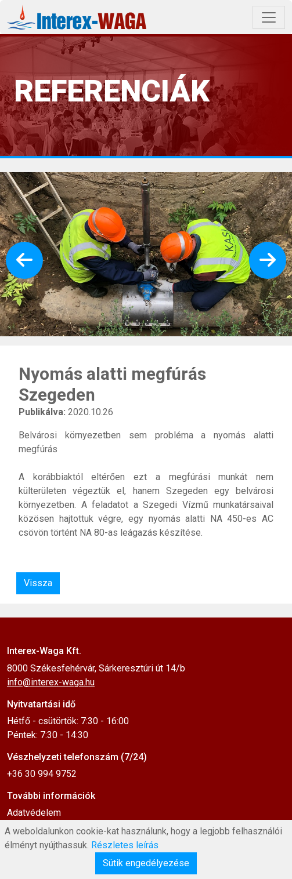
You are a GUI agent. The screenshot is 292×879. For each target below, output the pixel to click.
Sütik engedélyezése (146, 863)
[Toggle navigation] (269, 17)
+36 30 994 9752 (42, 773)
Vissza (38, 583)
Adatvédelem (34, 812)
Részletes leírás (124, 845)
